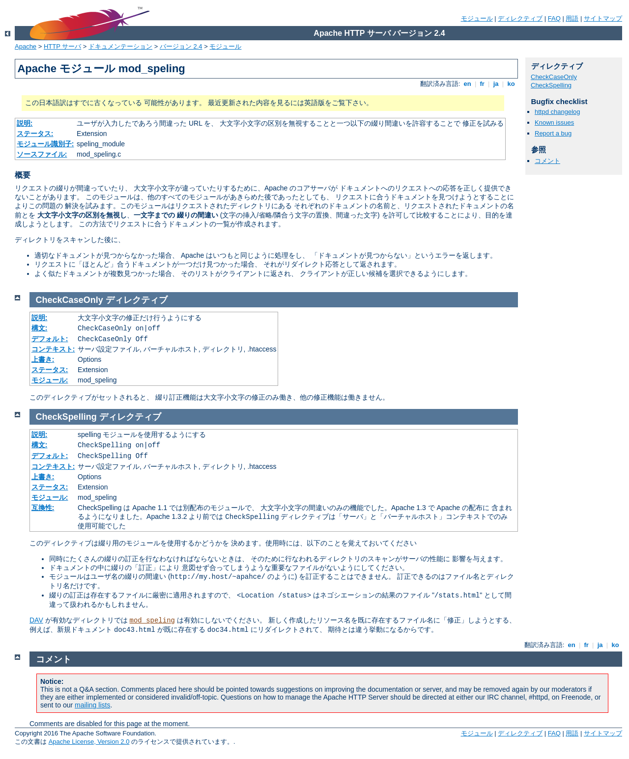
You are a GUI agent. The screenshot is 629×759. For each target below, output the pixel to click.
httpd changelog (557, 111)
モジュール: (49, 380)
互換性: (43, 508)
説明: (25, 123)
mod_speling (152, 620)
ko (511, 83)
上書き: (43, 359)
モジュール (477, 18)
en (467, 83)
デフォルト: (49, 339)
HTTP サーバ (62, 46)
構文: (39, 328)
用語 (572, 18)
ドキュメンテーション (120, 46)
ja (495, 83)
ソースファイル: (42, 154)
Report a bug (553, 133)
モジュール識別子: (45, 144)
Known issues (554, 122)
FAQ (554, 18)
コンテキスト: (53, 349)
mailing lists (92, 705)
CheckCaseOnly (554, 77)
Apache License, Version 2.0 (89, 741)
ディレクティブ (520, 18)
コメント (547, 160)
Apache (25, 46)
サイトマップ (603, 18)
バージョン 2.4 (181, 46)
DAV (36, 620)
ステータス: (35, 133)
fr (482, 83)
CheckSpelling (551, 85)
